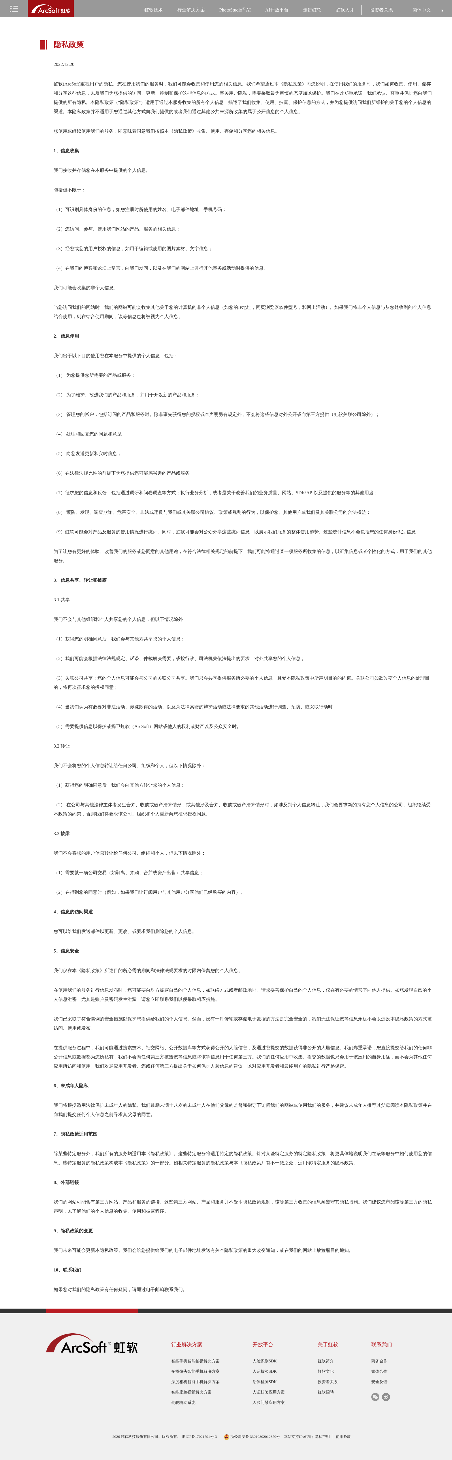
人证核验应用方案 (269, 1392)
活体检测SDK (265, 1382)
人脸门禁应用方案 (269, 1402)
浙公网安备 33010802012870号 (252, 1436)
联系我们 (381, 1344)
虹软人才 (345, 9)
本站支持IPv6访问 (299, 1436)
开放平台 (263, 1344)
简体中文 (422, 9)
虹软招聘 (326, 1392)
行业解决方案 (191, 9)
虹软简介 (326, 1361)
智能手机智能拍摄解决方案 (195, 1361)
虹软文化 (326, 1371)
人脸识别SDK (265, 1361)
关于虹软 (328, 1344)
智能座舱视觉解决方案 (191, 1392)
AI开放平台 (277, 9)
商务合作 (379, 1361)
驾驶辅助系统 (183, 1402)
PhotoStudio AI (235, 9)
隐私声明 (322, 1436)
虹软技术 (153, 9)
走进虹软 (312, 9)
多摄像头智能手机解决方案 (195, 1371)
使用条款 (343, 1436)
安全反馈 (379, 1382)
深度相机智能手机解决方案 (195, 1382)
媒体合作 (379, 1371)
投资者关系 (381, 9)
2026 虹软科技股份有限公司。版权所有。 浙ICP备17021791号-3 (165, 1436)
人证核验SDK (265, 1371)
